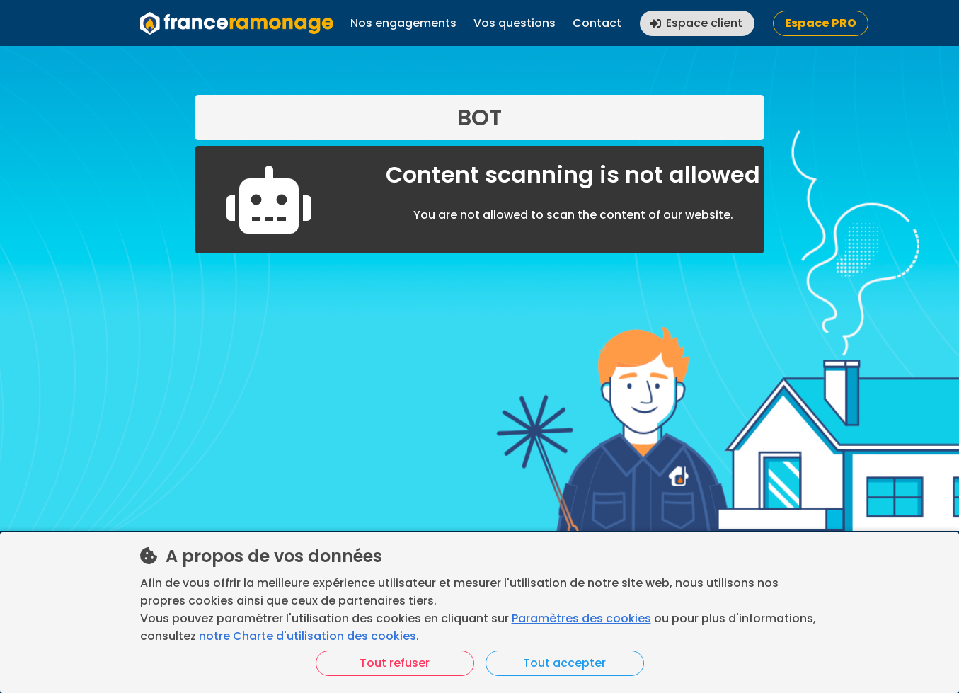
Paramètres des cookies (581, 618)
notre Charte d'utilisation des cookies (307, 636)
